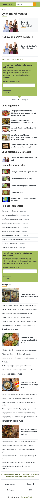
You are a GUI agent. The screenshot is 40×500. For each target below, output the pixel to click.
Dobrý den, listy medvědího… (11, 223)
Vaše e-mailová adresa (11, 81)
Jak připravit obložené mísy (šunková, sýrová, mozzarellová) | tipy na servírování (24, 113)
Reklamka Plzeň (26, 497)
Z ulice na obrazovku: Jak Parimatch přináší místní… (19, 321)
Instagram (25, 100)
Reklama (26, 474)
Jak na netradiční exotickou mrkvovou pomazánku (19, 442)
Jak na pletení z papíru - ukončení (23, 186)
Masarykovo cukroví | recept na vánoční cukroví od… (19, 358)
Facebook (15, 100)
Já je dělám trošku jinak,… (10, 243)
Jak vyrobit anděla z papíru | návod (24, 172)
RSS (30, 490)
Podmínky (10, 477)
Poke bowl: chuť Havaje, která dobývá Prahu (29, 340)
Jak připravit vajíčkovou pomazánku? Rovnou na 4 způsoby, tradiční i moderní (24, 137)
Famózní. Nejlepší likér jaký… (11, 227)
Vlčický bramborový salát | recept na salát (16, 354)
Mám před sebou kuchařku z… (12, 235)
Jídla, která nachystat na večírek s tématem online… (29, 431)
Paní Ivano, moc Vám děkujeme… (13, 239)
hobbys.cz (6, 284)
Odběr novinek (10, 484)
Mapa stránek (28, 477)
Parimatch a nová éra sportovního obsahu (16, 317)
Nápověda (34, 474)
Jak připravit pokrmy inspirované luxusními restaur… (19, 350)
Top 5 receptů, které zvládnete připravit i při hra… (29, 384)
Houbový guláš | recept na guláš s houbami (16, 366)
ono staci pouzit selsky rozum (12, 215)
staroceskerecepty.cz (12, 374)
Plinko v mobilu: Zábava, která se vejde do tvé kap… (19, 305)
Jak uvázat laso (17, 193)
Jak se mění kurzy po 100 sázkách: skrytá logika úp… (20, 309)
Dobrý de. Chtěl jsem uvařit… (11, 231)
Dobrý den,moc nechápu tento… (12, 219)
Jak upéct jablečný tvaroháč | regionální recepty (18, 399)
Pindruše (5, 362)
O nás (19, 474)
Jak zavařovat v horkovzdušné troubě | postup (17, 370)
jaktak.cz (4, 474)
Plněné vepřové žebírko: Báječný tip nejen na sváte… (20, 409)
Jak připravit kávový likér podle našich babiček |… (19, 413)
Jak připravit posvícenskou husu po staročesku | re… (20, 417)
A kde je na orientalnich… (10, 248)
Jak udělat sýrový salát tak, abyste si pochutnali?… (19, 462)
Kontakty (12, 474)
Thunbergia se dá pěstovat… (11, 211)
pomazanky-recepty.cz (12, 421)
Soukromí (18, 477)
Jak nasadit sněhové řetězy (21, 179)
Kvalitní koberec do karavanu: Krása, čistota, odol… (19, 325)
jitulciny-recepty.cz (11, 329)
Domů (4, 10)
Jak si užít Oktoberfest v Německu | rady (26, 24)
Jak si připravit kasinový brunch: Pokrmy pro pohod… (20, 395)
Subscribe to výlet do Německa (12, 59)
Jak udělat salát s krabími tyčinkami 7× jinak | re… (18, 445)
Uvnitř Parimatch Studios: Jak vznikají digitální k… (18, 313)
